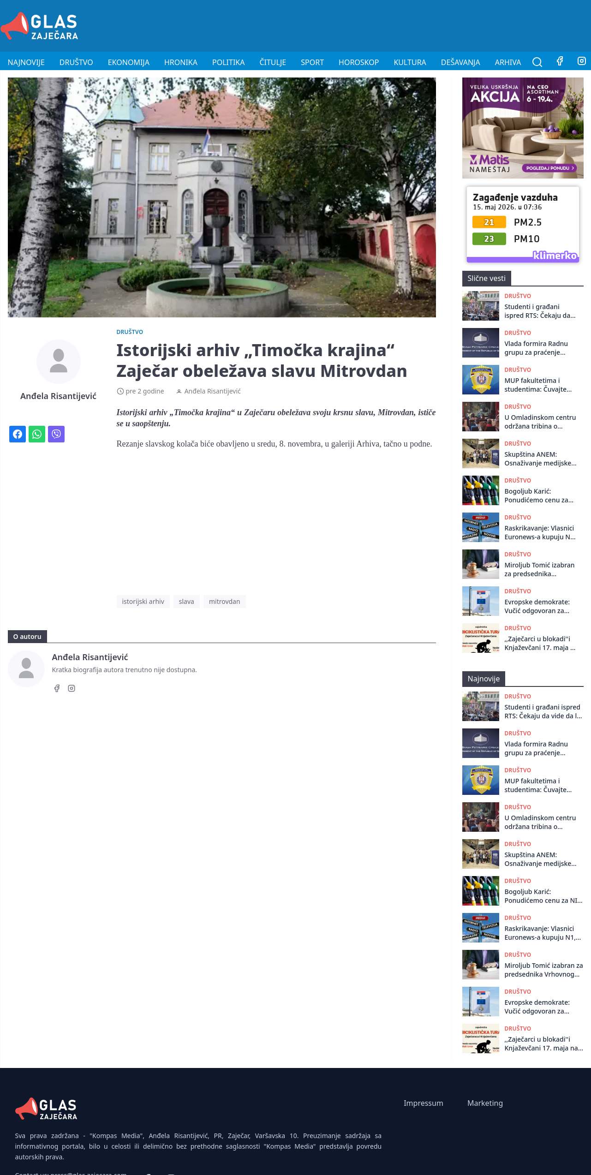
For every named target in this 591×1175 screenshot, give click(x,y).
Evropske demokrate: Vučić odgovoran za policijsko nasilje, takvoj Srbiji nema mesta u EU (541, 606)
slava (186, 601)
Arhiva (508, 62)
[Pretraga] (537, 62)
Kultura (410, 62)
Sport (312, 62)
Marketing (485, 1103)
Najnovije (26, 62)
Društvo (76, 62)
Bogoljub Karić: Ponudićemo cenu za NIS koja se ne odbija (537, 496)
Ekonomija (128, 62)
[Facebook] (559, 62)
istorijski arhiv (143, 601)
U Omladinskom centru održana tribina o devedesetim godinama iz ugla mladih (541, 422)
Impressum (423, 1103)
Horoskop (359, 62)
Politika (228, 62)
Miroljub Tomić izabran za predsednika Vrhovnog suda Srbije (540, 570)
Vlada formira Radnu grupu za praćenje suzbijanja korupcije (536, 348)
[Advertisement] (423, 24)
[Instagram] (71, 690)
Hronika (180, 62)
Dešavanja (460, 62)
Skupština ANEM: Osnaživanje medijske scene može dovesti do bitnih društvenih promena (539, 459)
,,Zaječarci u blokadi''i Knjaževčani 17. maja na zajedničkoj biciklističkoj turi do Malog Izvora (542, 643)
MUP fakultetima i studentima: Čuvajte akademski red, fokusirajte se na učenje (541, 385)
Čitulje (272, 62)
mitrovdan (224, 601)
